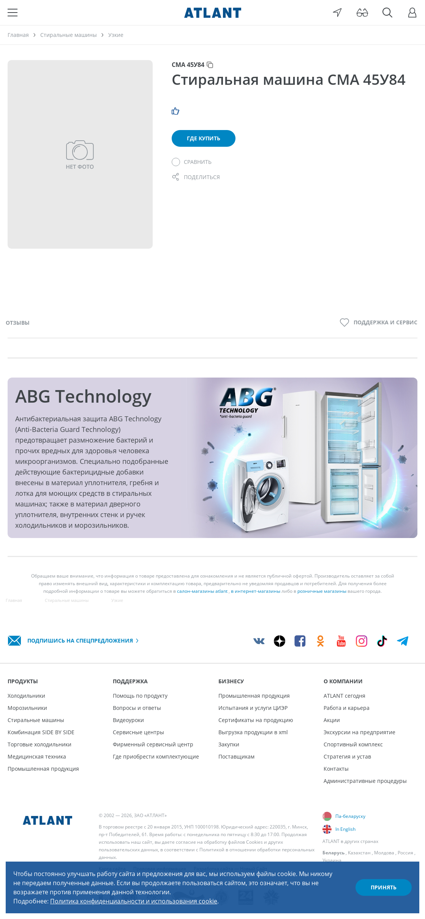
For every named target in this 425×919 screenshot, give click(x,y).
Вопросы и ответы (137, 707)
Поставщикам (236, 756)
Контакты (336, 768)
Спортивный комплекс (353, 744)
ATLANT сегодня (344, 695)
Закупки (228, 744)
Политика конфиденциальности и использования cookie (133, 901)
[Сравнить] (192, 162)
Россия (405, 852)
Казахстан (359, 852)
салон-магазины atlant (202, 591)
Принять (384, 887)
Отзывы (18, 322)
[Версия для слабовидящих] (362, 12)
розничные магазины (321, 591)
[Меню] (12, 12)
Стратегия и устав (347, 756)
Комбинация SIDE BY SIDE (41, 732)
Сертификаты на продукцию (255, 720)
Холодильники (26, 695)
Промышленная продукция (43, 768)
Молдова (384, 852)
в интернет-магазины (255, 591)
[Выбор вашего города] (337, 12)
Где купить (203, 138)
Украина (331, 860)
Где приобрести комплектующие (156, 756)
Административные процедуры (365, 780)
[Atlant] (212, 12)
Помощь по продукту (140, 695)
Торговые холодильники (39, 744)
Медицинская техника (37, 756)
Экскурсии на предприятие (359, 732)
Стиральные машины (36, 720)
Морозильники (27, 707)
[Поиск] (387, 12)
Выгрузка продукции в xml (253, 732)
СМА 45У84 (188, 64)
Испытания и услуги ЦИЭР (253, 707)
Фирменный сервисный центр (153, 744)
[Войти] (412, 12)
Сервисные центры (138, 732)
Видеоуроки (128, 720)
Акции (332, 720)
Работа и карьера (347, 707)
